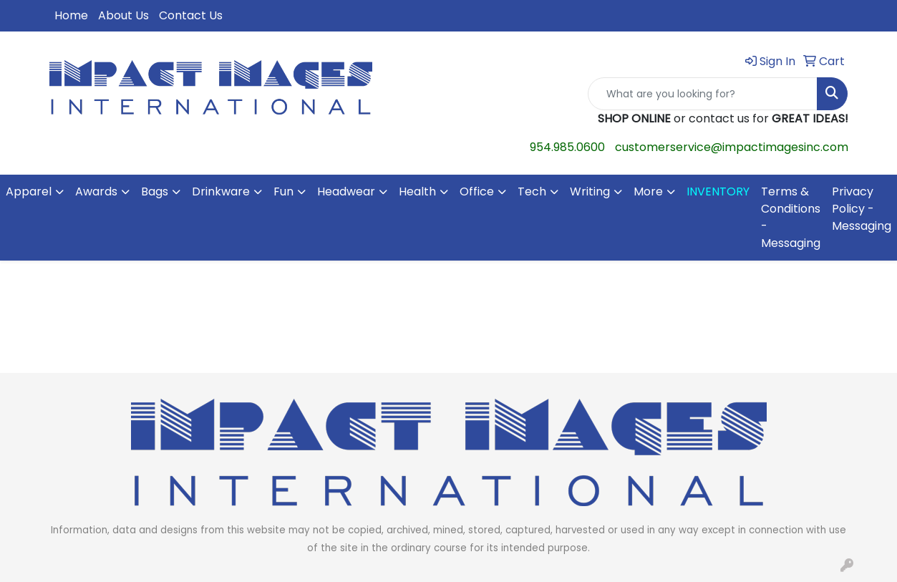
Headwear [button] (346, 191)
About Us (123, 15)
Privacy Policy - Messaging (861, 208)
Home (71, 15)
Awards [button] (96, 191)
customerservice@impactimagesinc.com (731, 147)
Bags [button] (154, 191)
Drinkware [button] (221, 191)
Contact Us (191, 15)
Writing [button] (590, 191)
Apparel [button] (29, 191)
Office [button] (477, 191)
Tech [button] (532, 191)
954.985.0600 (567, 147)
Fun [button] (283, 191)
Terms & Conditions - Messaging (790, 217)
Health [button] (417, 191)
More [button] (648, 191)
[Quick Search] (703, 93)
